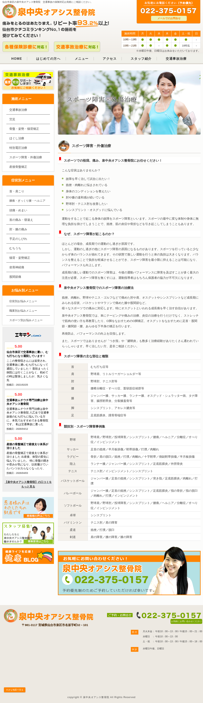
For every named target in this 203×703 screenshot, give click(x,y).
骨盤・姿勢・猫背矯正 (24, 128)
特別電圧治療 (18, 147)
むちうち (15, 248)
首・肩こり (16, 191)
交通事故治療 (176, 58)
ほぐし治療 (16, 138)
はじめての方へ (48, 58)
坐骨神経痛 (16, 267)
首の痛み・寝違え (21, 219)
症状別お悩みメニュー (23, 301)
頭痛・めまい (18, 210)
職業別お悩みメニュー (23, 310)
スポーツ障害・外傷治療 (25, 157)
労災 (12, 119)
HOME (16, 58)
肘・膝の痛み (18, 229)
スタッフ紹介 (141, 58)
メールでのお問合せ (169, 18)
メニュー (82, 58)
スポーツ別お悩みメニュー (26, 320)
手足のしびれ (18, 238)
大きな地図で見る (14, 690)
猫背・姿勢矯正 (19, 257)
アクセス (110, 58)
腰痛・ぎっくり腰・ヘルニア (27, 200)
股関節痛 (15, 276)
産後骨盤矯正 (18, 166)
